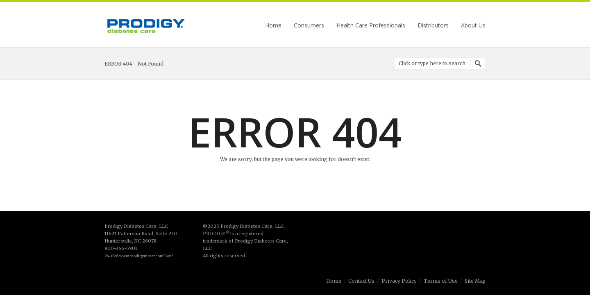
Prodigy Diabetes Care (145, 25)
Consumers (309, 25)
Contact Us (361, 281)
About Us (473, 25)
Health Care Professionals (370, 25)
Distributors (433, 25)
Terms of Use (441, 281)
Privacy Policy (399, 281)
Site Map (475, 281)
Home (273, 25)
